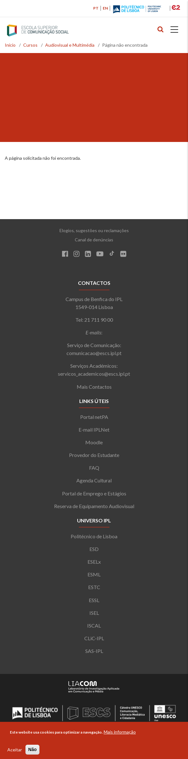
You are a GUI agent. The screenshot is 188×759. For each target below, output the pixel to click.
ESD (94, 549)
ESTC (94, 587)
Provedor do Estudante (94, 455)
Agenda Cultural (94, 480)
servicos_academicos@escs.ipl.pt (94, 374)
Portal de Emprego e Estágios (94, 493)
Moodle (94, 442)
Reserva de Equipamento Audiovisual (94, 506)
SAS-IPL (94, 651)
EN (105, 8)
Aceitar (14, 749)
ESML (94, 574)
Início (10, 45)
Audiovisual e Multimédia (69, 45)
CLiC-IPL (94, 638)
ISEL (94, 613)
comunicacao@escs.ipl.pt (94, 353)
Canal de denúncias (94, 239)
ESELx (94, 562)
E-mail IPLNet (94, 430)
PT (96, 8)
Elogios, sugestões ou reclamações (94, 230)
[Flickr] (123, 254)
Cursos (30, 45)
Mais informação (120, 732)
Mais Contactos (94, 387)
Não (32, 749)
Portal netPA (94, 417)
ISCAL (94, 625)
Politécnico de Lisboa (94, 536)
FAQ (94, 468)
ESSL (94, 600)
